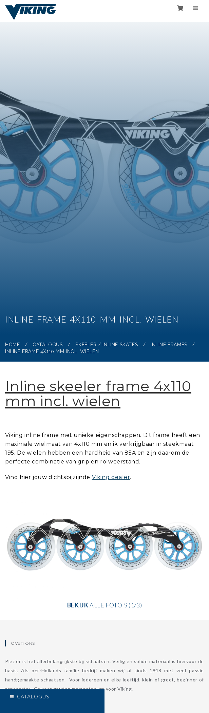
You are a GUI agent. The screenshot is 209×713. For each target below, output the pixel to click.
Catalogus (47, 344)
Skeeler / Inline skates (106, 344)
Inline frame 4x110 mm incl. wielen (52, 351)
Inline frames (169, 344)
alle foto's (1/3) (104, 549)
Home (12, 344)
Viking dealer (111, 477)
